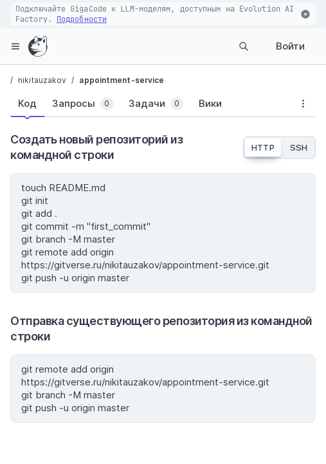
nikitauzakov (42, 80)
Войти (290, 46)
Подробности (82, 19)
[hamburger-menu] (15, 46)
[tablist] (150, 106)
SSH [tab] (298, 147)
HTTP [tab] (262, 147)
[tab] (27, 103)
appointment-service (121, 80)
